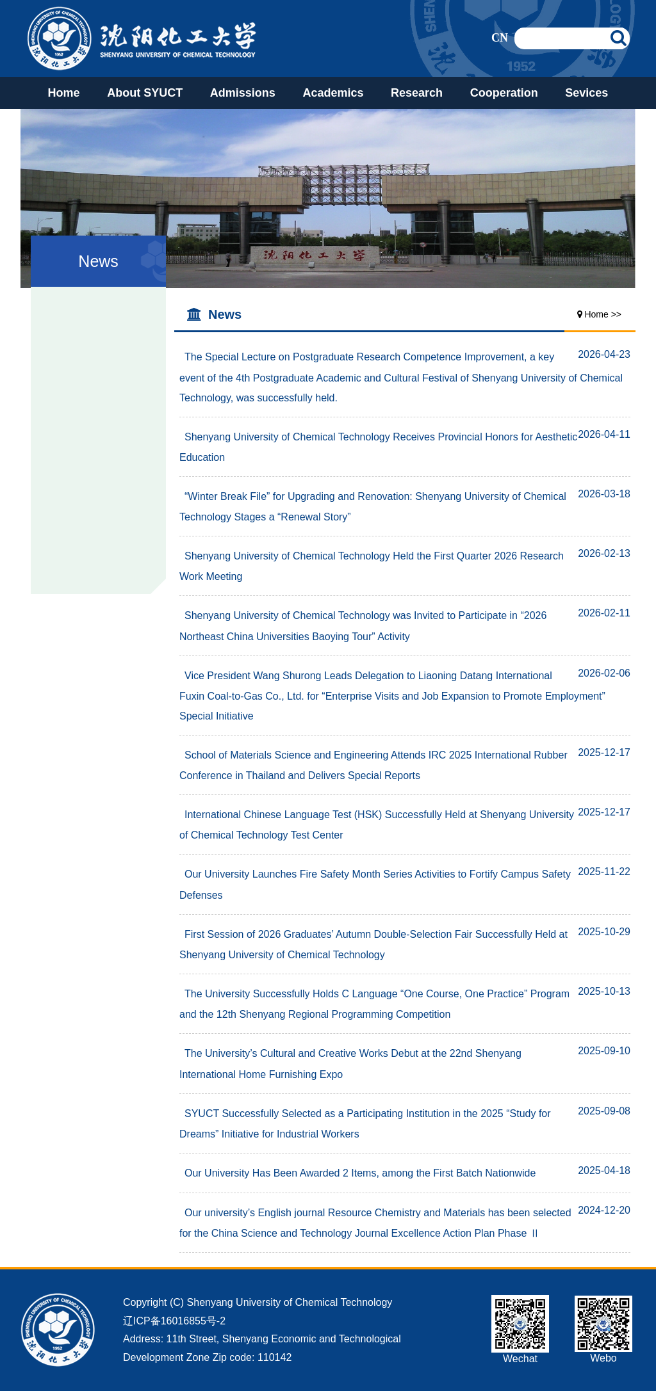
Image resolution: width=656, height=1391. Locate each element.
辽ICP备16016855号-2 (174, 1320)
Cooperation (504, 92)
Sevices (586, 92)
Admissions (242, 92)
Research (417, 92)
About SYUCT (145, 92)
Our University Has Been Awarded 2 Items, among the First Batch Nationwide (357, 1173)
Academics (332, 92)
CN (499, 37)
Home (64, 92)
